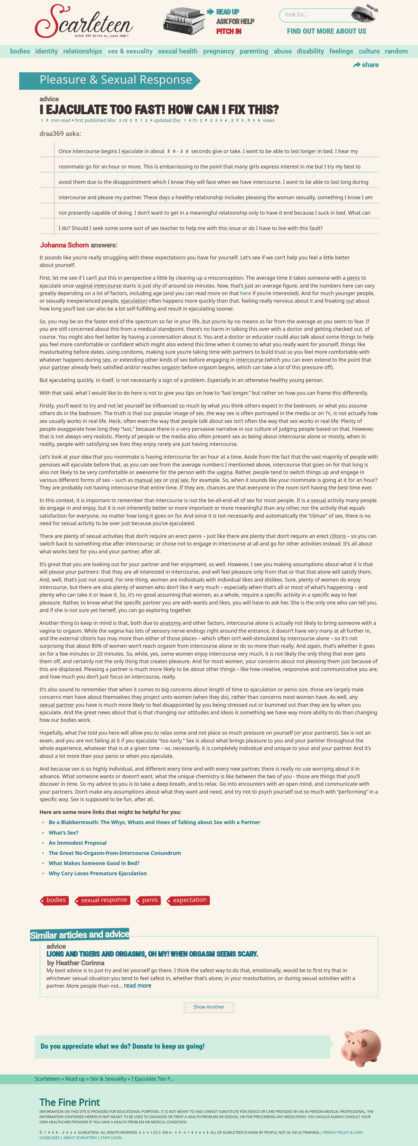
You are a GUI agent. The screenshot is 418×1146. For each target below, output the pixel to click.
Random (396, 51)
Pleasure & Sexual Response (115, 81)
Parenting (254, 51)
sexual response (104, 901)
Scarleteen (47, 1079)
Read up (227, 12)
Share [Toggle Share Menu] (365, 64)
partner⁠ (61, 367)
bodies (56, 900)
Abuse (283, 51)
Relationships (82, 51)
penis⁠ (353, 277)
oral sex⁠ (179, 479)
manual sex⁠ (148, 479)
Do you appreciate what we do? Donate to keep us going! (123, 1046)
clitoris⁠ (338, 535)
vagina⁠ (225, 472)
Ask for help (235, 21)
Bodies (20, 51)
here (245, 293)
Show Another (209, 1008)
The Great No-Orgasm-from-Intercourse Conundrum (115, 852)
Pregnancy (218, 51)
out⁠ (350, 300)
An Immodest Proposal (78, 842)
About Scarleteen (80, 1138)
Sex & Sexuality (130, 51)
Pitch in (228, 31)
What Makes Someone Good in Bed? (94, 863)
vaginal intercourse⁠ (98, 285)
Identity (46, 51)
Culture (369, 51)
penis (150, 900)
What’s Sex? (63, 832)
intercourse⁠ (249, 359)
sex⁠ (106, 359)
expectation (190, 901)
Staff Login (111, 1138)
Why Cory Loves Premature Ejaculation (98, 873)
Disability (310, 51)
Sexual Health (178, 51)
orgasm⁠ (171, 367)
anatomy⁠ (170, 622)
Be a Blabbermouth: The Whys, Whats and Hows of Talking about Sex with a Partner (154, 822)
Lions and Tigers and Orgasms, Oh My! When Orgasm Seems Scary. (152, 954)
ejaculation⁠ (134, 300)
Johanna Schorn (64, 245)
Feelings (341, 51)
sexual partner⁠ (56, 704)
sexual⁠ (318, 500)
